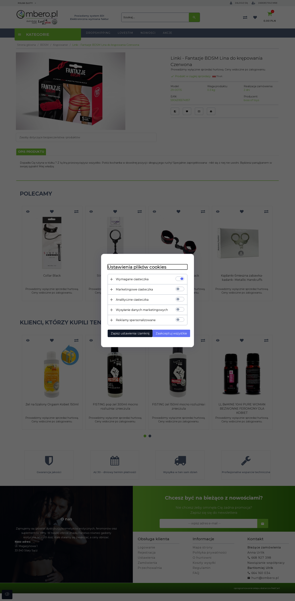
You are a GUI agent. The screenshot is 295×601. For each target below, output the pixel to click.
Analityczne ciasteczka (130, 299)
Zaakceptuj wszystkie (170, 333)
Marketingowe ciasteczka (132, 289)
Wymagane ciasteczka (130, 279)
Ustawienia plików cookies (135, 266)
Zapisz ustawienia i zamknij (128, 333)
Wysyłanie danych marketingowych (140, 309)
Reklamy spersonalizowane (134, 320)
